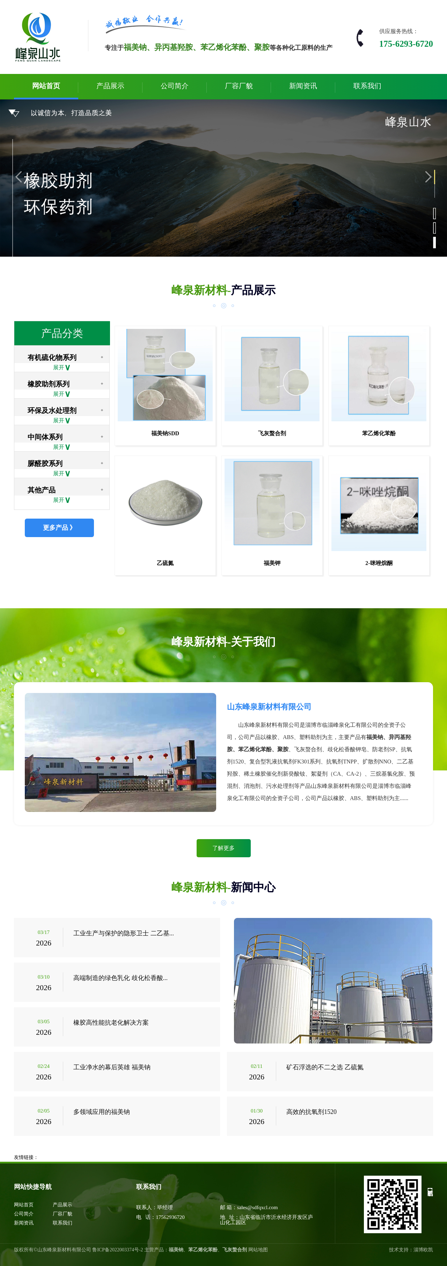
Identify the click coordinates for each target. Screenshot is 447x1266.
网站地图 (258, 1249)
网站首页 (46, 86)
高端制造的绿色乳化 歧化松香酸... (120, 977)
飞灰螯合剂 (272, 433)
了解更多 (223, 848)
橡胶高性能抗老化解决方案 (111, 1022)
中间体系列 (45, 437)
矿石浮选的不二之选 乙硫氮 (325, 1067)
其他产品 (42, 490)
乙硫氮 (165, 563)
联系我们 (367, 86)
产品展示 (110, 86)
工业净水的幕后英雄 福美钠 (112, 1067)
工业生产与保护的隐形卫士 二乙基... (123, 933)
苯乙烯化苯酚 (379, 433)
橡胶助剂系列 (48, 384)
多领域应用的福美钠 (101, 1111)
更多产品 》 (59, 527)
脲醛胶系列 (45, 463)
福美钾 (272, 563)
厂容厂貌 (239, 86)
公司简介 (175, 86)
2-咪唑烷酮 (378, 563)
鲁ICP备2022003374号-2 (117, 1249)
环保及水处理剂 (52, 410)
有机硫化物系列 (52, 357)
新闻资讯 (303, 86)
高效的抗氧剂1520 (311, 1111)
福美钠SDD (165, 433)
